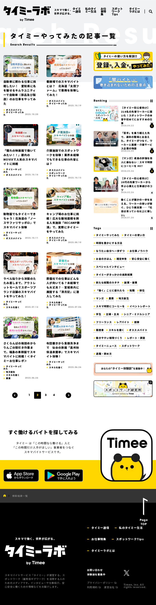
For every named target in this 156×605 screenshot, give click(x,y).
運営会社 (109, 587)
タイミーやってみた (107, 235)
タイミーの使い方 (134, 235)
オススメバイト (138, 330)
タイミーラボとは (103, 550)
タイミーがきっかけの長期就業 (114, 274)
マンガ (100, 298)
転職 (132, 290)
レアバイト (123, 322)
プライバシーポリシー (100, 582)
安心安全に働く (141, 258)
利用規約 (92, 587)
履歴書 (100, 330)
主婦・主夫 (112, 314)
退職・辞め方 (104, 353)
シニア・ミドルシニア (137, 314)
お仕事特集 (98, 539)
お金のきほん (104, 258)
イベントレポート (140, 306)
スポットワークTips (129, 539)
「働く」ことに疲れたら (110, 290)
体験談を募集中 (96, 574)
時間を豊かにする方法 (109, 243)
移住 (142, 290)
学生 (98, 314)
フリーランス (104, 322)
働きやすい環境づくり (109, 338)
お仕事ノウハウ (139, 251)
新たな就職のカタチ (108, 282)
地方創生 (124, 298)
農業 (111, 298)
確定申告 (122, 258)
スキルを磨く (116, 330)
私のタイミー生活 (130, 528)
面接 (137, 322)
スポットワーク (131, 345)
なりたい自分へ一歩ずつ (110, 251)
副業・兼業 (130, 282)
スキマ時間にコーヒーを (110, 306)
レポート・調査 (136, 338)
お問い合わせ (95, 570)
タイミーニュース (106, 345)
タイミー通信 (100, 528)
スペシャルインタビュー (110, 266)
